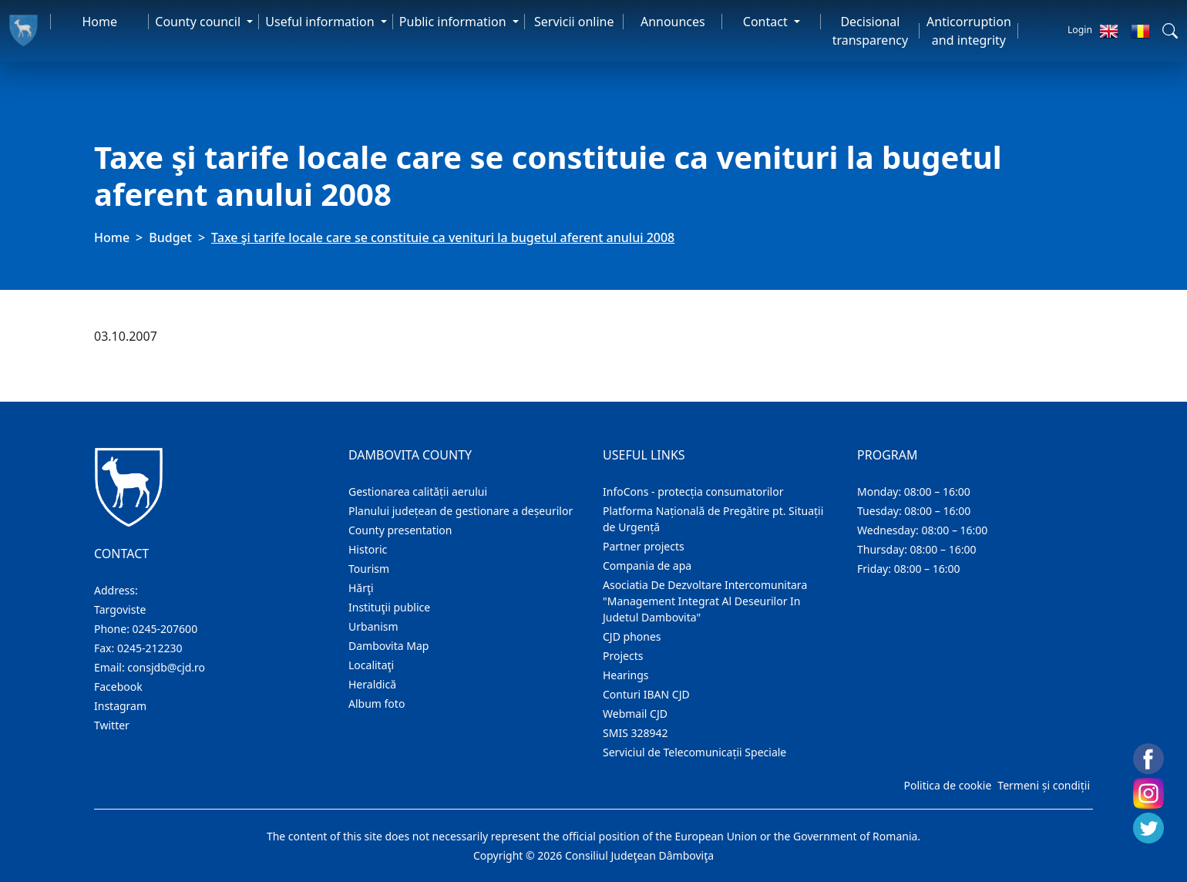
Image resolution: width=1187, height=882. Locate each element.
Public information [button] (454, 21)
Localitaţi (371, 665)
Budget (170, 237)
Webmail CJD (635, 713)
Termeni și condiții (1043, 785)
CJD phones (632, 636)
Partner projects (643, 546)
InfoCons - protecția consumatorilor (693, 491)
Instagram (120, 706)
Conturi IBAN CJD (646, 694)
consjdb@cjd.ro (166, 667)
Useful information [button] (321, 21)
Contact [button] (767, 21)
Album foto (376, 703)
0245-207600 (165, 628)
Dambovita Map (388, 645)
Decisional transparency (870, 31)
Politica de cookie (947, 785)
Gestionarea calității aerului (417, 491)
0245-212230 (150, 648)
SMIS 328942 (635, 732)
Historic (367, 549)
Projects (623, 655)
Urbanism (373, 626)
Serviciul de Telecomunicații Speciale (694, 752)
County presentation (400, 530)
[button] (1170, 31)
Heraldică (372, 684)
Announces (673, 21)
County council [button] (199, 21)
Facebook (118, 686)
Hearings (626, 675)
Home (100, 21)
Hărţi (361, 588)
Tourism (368, 568)
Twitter (111, 725)
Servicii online (574, 21)
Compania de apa (647, 565)
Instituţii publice (389, 607)
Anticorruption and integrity (968, 31)
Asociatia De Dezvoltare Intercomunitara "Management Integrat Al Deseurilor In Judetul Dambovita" (705, 600)
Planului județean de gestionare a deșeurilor (460, 510)
